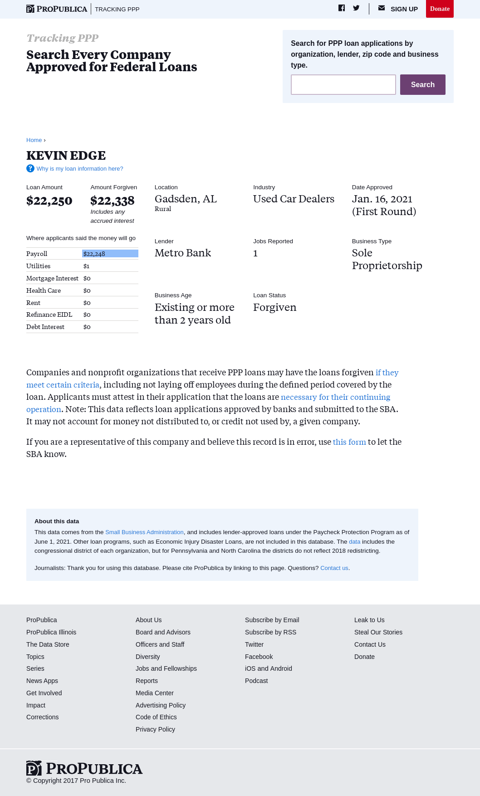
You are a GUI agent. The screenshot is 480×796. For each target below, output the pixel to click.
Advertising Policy (162, 705)
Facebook (259, 657)
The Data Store (48, 645)
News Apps (42, 681)
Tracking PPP (118, 9)
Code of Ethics (157, 718)
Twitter (254, 645)
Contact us (335, 568)
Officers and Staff (161, 645)
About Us (149, 620)
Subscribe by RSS (272, 633)
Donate (439, 8)
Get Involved (45, 693)
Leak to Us (370, 620)
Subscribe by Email (273, 620)
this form (350, 441)
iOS (250, 669)
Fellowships (181, 669)
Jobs (143, 669)
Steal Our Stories (379, 633)
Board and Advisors (164, 633)
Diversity (148, 657)
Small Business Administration (146, 533)
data (361, 542)
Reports (147, 681)
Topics (35, 657)
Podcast (257, 681)
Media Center (156, 693)
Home (34, 141)
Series (35, 669)
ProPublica (42, 620)
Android (281, 669)
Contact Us (370, 645)
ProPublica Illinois (52, 633)
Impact (36, 705)
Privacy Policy (156, 730)
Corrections (43, 718)
